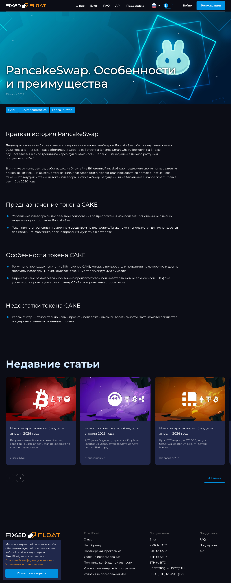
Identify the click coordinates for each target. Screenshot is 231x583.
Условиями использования (26, 563)
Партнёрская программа (102, 551)
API (118, 5)
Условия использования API (105, 574)
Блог (93, 5)
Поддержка (135, 5)
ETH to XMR (158, 557)
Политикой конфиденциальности (31, 559)
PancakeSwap (62, 110)
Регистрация (211, 5)
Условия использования (102, 557)
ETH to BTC (157, 562)
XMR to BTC (158, 545)
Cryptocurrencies (34, 110)
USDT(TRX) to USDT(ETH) (167, 568)
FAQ (106, 5)
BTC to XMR (158, 551)
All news (214, 478)
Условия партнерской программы (110, 568)
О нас (80, 5)
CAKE (12, 110)
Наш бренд (92, 545)
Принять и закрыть (34, 573)
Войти (187, 5)
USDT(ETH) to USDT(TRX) (167, 574)
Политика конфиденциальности (108, 562)
